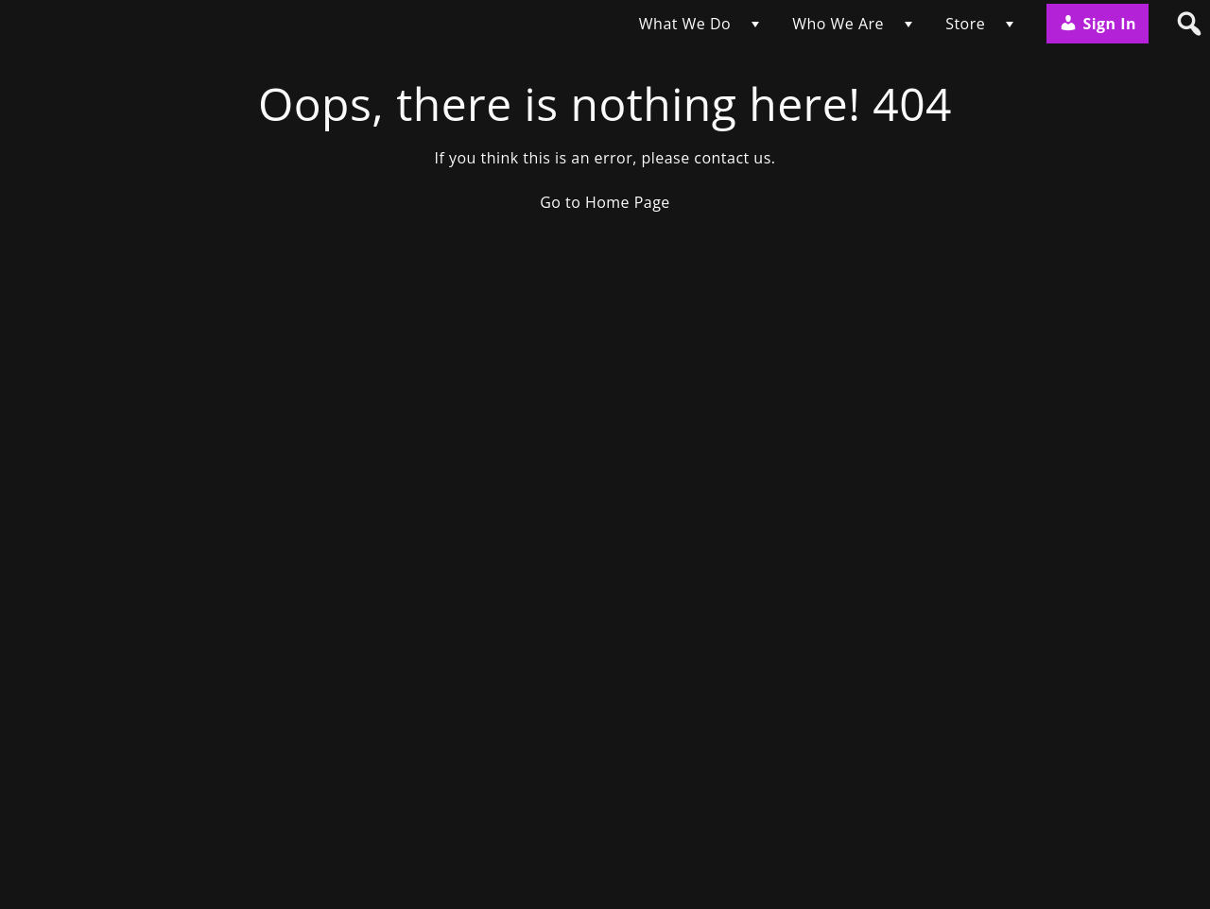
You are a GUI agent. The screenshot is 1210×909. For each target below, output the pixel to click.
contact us (732, 157)
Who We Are (838, 23)
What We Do (685, 23)
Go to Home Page (605, 202)
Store (965, 23)
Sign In (1097, 23)
